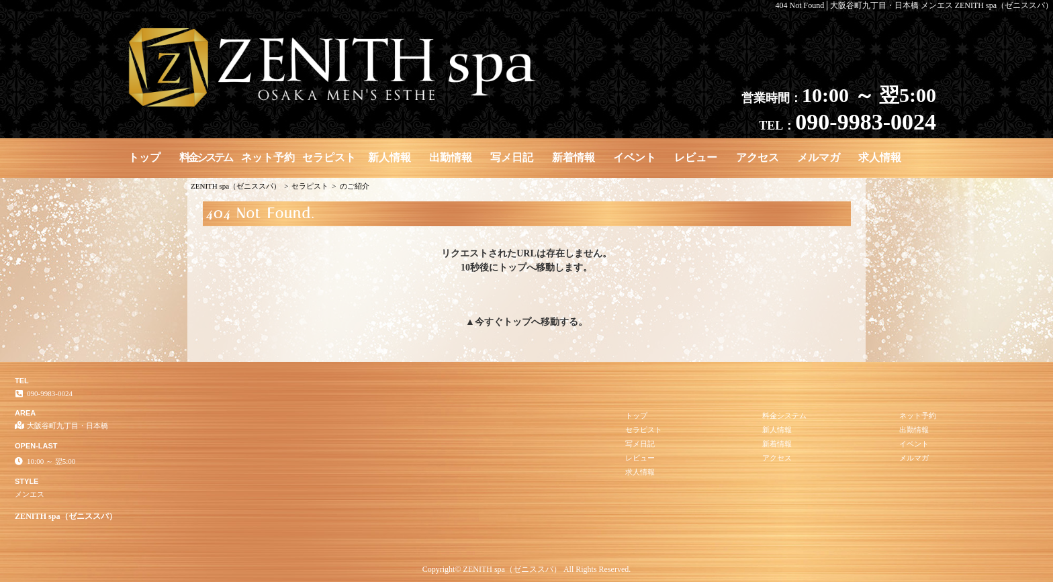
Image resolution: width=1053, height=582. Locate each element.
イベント (634, 157)
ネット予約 (268, 157)
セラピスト (329, 157)
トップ (144, 157)
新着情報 (573, 157)
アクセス (757, 157)
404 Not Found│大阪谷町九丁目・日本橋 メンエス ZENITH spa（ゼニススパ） (915, 5)
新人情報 (389, 157)
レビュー (695, 157)
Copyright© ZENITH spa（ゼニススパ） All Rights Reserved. (526, 569)
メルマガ (818, 157)
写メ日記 (511, 157)
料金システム (205, 157)
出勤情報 (450, 157)
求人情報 (879, 157)
